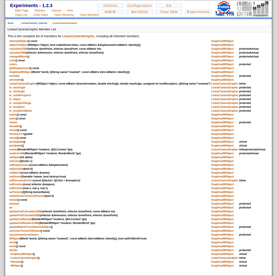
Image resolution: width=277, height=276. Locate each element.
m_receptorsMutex (20, 110)
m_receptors (17, 106)
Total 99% (169, 12)
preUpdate (15, 145)
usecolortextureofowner (24, 234)
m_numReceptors (20, 95)
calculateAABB (18, 48)
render (13, 149)
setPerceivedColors (21, 180)
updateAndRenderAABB (24, 223)
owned (13, 130)
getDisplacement (19, 68)
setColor (14, 161)
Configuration (139, 5)
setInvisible (16, 168)
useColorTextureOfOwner (24, 230)
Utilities (110, 5)
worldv (13, 250)
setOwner (15, 176)
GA (169, 5)
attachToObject (18, 44)
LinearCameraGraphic (65, 23)
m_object (15, 99)
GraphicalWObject (222, 41)
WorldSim (139, 12)
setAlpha (14, 157)
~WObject (15, 265)
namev (13, 122)
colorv (13, 64)
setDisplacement (19, 165)
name (12, 118)
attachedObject (18, 41)
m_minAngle (17, 91)
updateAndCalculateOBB (24, 215)
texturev (14, 203)
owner (13, 137)
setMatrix (15, 172)
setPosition (16, 184)
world (12, 242)
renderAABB (17, 153)
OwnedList (15, 134)
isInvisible (15, 79)
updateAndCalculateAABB (25, 211)
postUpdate (16, 141)
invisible (14, 75)
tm (10, 207)
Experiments (198, 12)
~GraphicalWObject (21, 254)
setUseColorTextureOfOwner (27, 195)
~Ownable (15, 261)
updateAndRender (20, 219)
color (12, 60)
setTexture (15, 192)
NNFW (110, 12)
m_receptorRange (20, 103)
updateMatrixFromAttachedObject (30, 226)
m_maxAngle (17, 87)
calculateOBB (17, 52)
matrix (13, 114)
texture (13, 199)
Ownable (14, 126)
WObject (14, 238)
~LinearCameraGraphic (23, 257)
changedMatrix (18, 56)
